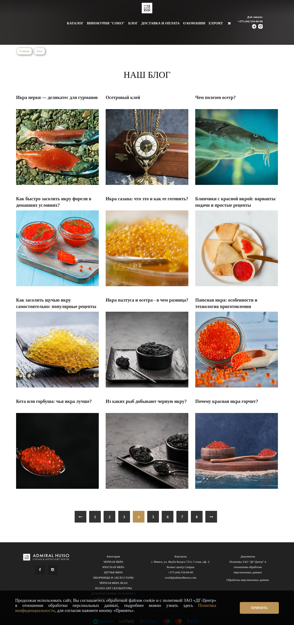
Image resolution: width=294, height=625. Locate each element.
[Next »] (211, 517)
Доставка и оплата (160, 23)
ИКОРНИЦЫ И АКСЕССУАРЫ (113, 577)
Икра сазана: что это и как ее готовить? (147, 198)
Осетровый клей (123, 97)
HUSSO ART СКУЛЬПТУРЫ (113, 588)
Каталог (75, 23)
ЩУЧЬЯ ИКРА (113, 572)
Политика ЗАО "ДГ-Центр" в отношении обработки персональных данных (247, 567)
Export (216, 23)
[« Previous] (80, 517)
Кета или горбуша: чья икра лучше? (54, 401)
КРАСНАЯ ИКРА (113, 567)
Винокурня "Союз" (106, 23)
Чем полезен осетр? (215, 97)
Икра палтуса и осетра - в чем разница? (147, 300)
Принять (259, 608)
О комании (194, 23)
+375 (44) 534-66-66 (250, 21)
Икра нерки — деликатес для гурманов (57, 97)
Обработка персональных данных (247, 580)
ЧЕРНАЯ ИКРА (113, 561)
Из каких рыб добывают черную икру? (146, 401)
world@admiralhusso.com (180, 577)
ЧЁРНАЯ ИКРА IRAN (113, 583)
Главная (24, 51)
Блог (133, 23)
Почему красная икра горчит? (226, 401)
